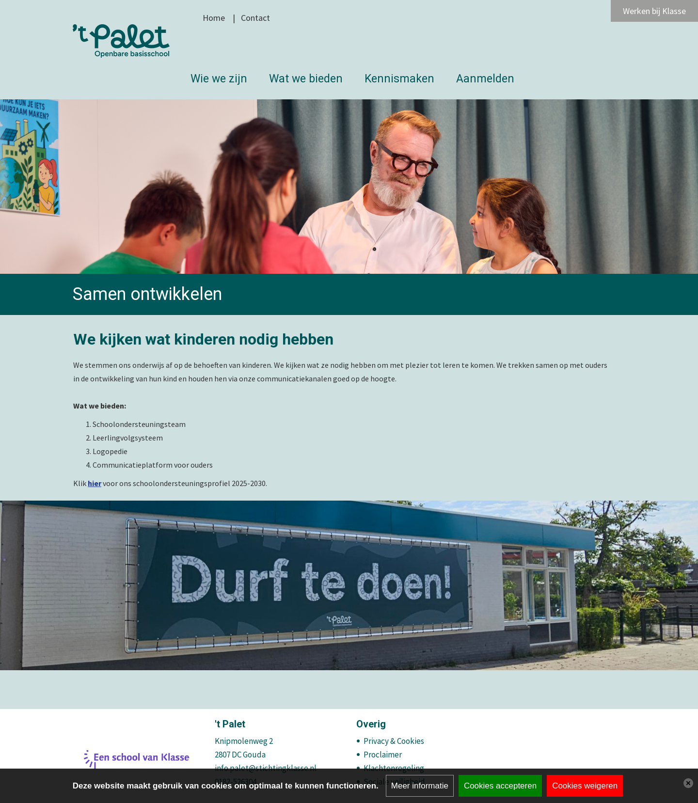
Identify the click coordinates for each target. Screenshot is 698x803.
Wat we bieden (306, 78)
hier (94, 483)
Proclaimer (383, 754)
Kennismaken (399, 78)
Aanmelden (485, 78)
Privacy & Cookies (394, 741)
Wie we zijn (218, 78)
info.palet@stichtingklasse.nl (266, 768)
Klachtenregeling (394, 768)
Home (214, 17)
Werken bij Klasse (654, 10)
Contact (255, 17)
